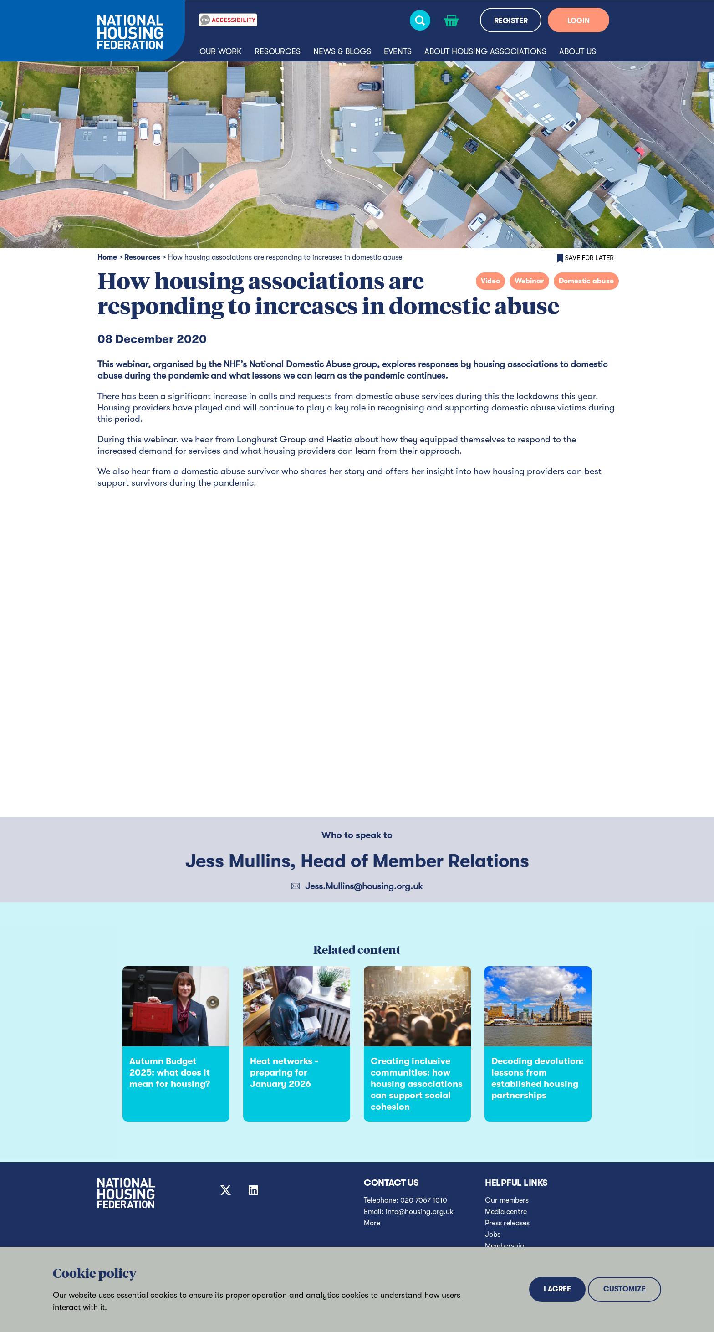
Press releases (507, 1223)
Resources (278, 51)
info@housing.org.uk (420, 1212)
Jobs (492, 1234)
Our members (507, 1200)
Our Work (220, 51)
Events (398, 51)
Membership (504, 1246)
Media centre (506, 1212)
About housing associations (485, 51)
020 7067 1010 (423, 1200)
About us (577, 51)
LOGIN (578, 21)
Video (490, 281)
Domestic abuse (586, 281)
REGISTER (511, 21)
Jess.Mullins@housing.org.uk (364, 886)
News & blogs (342, 51)
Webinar (529, 281)
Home (107, 257)
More (372, 1223)
